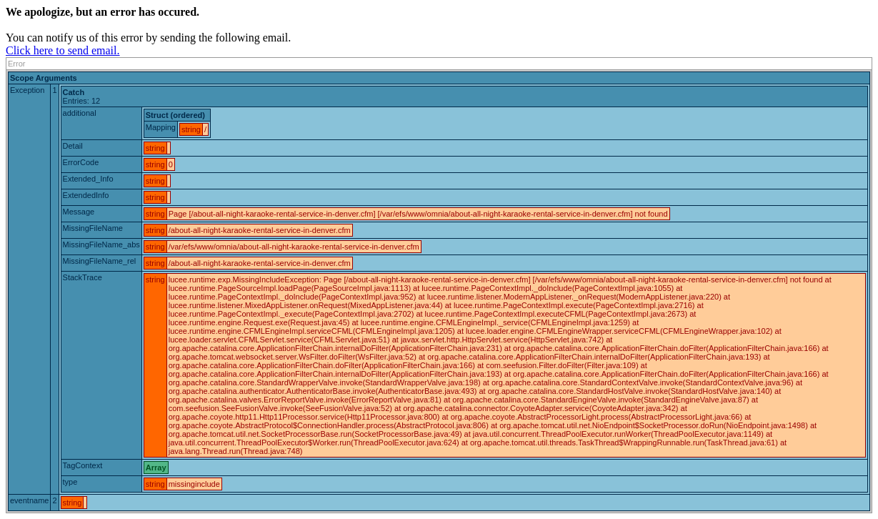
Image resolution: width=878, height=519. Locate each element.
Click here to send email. (63, 50)
